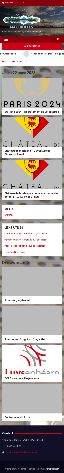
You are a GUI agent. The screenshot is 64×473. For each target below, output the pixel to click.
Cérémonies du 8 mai (17, 417)
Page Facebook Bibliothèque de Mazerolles (25, 245)
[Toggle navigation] (6, 39)
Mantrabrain (53, 469)
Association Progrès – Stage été (24, 339)
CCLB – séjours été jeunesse (21, 378)
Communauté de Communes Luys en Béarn (25, 233)
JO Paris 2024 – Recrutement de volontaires (31, 111)
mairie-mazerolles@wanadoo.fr (21, 452)
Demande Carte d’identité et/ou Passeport (25, 239)
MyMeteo (9, 215)
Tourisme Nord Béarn (14, 252)
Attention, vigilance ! (17, 300)
